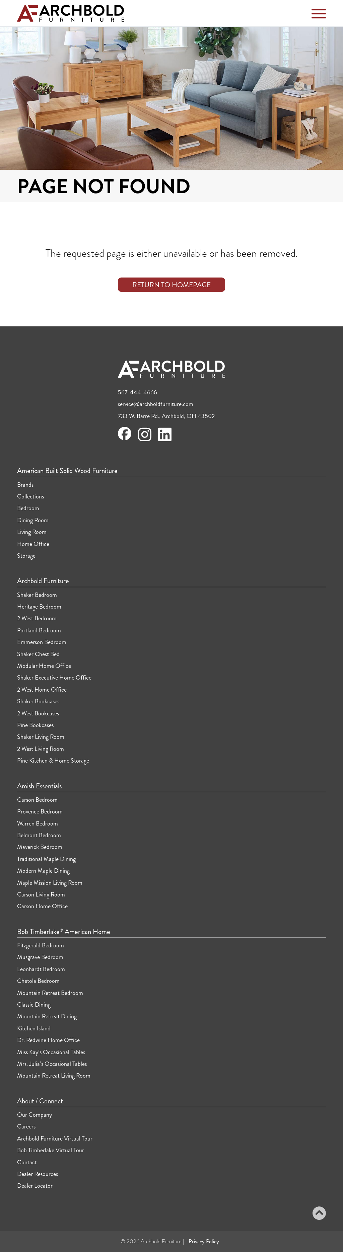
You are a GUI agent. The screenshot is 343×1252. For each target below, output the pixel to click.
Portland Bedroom (39, 630)
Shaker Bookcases (38, 701)
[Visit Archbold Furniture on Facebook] (124, 438)
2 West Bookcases (38, 713)
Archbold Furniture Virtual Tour (54, 1138)
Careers (26, 1126)
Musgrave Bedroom (40, 957)
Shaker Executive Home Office (54, 677)
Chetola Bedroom (38, 980)
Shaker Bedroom (37, 595)
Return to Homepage (171, 285)
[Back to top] (319, 1214)
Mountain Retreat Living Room (53, 1075)
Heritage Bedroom (39, 606)
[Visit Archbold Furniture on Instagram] (144, 440)
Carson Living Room (41, 894)
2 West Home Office (42, 689)
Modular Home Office (44, 665)
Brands (25, 484)
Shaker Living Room (40, 736)
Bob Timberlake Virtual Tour (50, 1150)
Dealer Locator (35, 1185)
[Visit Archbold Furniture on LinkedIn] (165, 440)
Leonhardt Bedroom (41, 969)
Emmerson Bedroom (41, 642)
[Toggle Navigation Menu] (319, 15)
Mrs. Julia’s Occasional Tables (52, 1064)
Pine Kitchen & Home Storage (53, 760)
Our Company (34, 1114)
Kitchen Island (34, 1028)
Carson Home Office (42, 906)
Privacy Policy (204, 1241)
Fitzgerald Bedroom (40, 945)
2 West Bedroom (37, 618)
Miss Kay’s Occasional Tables (51, 1052)
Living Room (32, 532)
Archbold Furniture (43, 581)
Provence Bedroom (40, 811)
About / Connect (40, 1101)
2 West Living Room (40, 749)
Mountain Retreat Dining (47, 1016)
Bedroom (28, 508)
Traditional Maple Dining (46, 859)
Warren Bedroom (37, 823)
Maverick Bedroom (39, 847)
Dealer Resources (37, 1174)
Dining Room (33, 520)
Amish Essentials (39, 786)
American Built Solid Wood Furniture (67, 471)
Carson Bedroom (37, 799)
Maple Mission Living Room (49, 882)
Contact (27, 1162)
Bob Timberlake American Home (63, 932)
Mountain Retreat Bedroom (50, 993)
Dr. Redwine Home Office (48, 1040)
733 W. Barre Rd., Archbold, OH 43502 (166, 416)
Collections (30, 496)
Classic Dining (34, 1004)
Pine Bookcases (35, 725)
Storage (26, 555)
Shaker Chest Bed (38, 654)
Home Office (33, 544)
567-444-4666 (137, 392)
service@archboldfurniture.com (155, 404)
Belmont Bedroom (39, 835)
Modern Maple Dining (43, 870)
